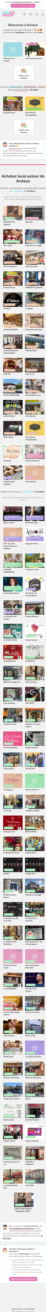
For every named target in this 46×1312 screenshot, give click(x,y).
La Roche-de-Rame (27, 197)
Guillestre (38, 197)
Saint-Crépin (14, 197)
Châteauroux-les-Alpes (11, 497)
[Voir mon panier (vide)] (37, 14)
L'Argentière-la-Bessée (24, 199)
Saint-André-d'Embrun (28, 497)
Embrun (23, 500)
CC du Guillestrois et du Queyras (21, 1228)
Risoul (35, 199)
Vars (40, 199)
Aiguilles (6, 197)
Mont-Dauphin (9, 199)
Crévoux (40, 497)
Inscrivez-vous (14, 148)
